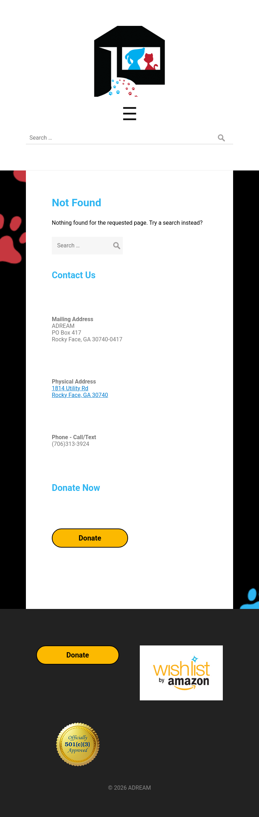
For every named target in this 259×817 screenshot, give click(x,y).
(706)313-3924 (70, 444)
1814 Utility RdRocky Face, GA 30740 (80, 391)
